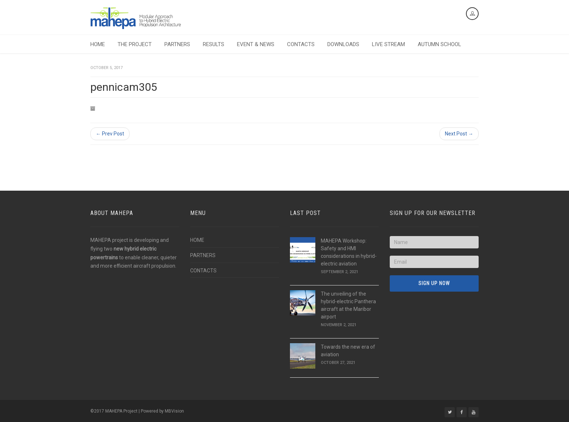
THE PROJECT (135, 44)
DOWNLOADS (343, 44)
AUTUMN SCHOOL (439, 44)
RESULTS (213, 44)
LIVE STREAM (388, 44)
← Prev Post (110, 134)
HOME (97, 44)
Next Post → (459, 134)
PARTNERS (177, 44)
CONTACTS (301, 44)
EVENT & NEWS (255, 44)
